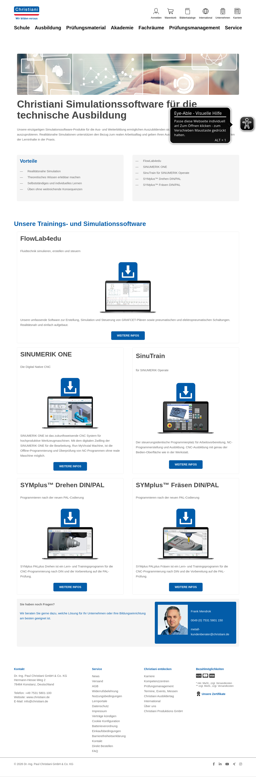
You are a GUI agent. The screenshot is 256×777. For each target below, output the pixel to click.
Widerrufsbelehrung (105, 691)
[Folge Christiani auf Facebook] (214, 764)
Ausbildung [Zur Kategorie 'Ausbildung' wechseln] (48, 27)
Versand (97, 681)
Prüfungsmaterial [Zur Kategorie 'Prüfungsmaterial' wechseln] (86, 27)
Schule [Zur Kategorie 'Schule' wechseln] (22, 27)
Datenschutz (100, 706)
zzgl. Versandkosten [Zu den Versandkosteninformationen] (221, 683)
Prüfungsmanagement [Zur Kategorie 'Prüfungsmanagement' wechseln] (194, 27)
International (205, 13)
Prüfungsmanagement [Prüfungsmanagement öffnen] (159, 686)
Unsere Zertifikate (210, 694)
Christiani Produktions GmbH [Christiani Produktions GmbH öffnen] (163, 711)
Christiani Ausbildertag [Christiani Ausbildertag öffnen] (159, 696)
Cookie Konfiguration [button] (106, 721)
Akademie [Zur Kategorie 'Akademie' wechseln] (122, 27)
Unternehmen (222, 13)
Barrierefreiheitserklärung (109, 736)
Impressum (99, 711)
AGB (95, 686)
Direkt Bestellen (102, 746)
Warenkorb (170, 13)
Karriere (237, 13)
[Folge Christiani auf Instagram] (240, 764)
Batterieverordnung (105, 726)
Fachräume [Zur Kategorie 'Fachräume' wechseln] (151, 27)
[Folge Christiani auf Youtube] (227, 764)
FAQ (95, 751)
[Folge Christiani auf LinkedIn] (220, 764)
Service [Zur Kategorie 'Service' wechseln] (233, 27)
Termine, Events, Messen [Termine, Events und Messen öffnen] (161, 691)
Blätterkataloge (188, 13)
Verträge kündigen (104, 716)
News (96, 676)
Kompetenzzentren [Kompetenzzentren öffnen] (156, 681)
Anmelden (156, 13)
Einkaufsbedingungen (106, 731)
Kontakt (97, 741)
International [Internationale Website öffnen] (152, 701)
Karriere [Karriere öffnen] (149, 676)
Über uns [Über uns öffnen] (150, 706)
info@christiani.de (36, 701)
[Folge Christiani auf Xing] (234, 764)
